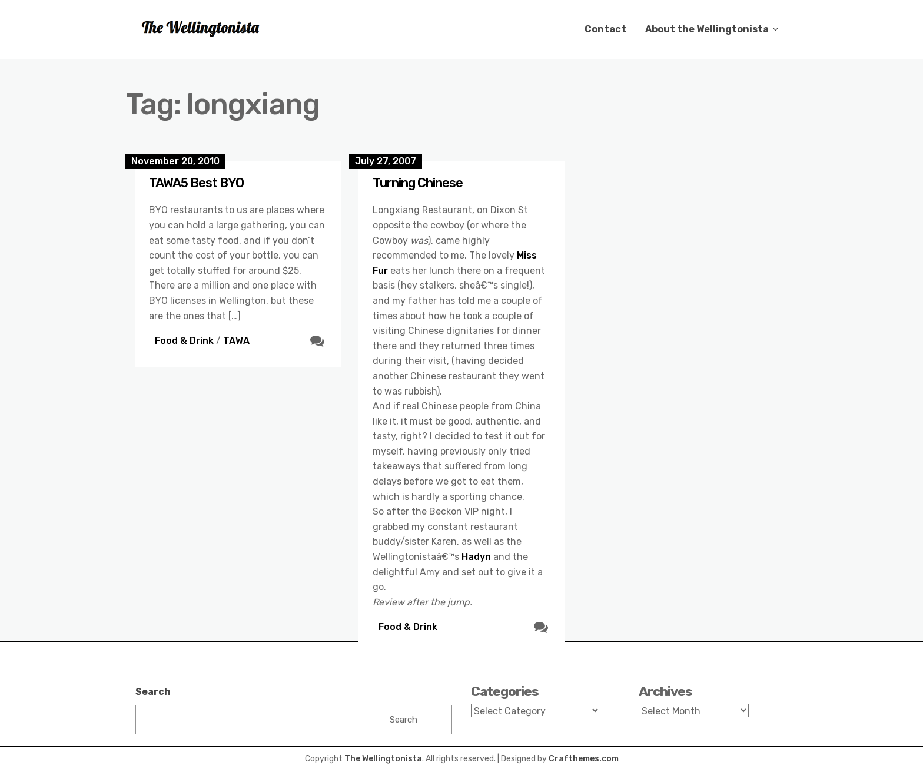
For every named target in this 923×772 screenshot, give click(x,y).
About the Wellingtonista (707, 29)
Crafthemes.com (584, 759)
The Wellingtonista (383, 759)
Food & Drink (184, 340)
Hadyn (476, 556)
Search (153, 691)
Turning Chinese (418, 183)
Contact (605, 29)
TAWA (236, 340)
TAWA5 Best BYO (196, 183)
